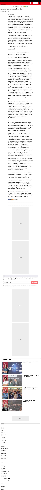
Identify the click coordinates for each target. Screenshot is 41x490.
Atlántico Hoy (3, 455)
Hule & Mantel (3, 458)
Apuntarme (34, 282)
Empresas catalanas (4, 475)
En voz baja (3, 442)
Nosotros (3, 464)
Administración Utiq (5, 480)
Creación (2, 432)
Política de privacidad (5, 471)
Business (2, 428)
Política (2, 427)
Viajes (2, 435)
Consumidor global (4, 457)
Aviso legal (3, 466)
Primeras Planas (4, 440)
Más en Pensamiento (7, 359)
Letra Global (3, 453)
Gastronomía (3, 439)
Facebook (3, 486)
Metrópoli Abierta (4, 448)
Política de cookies (4, 473)
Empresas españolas (4, 476)
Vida (2, 430)
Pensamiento (3, 433)
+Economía (3, 437)
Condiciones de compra (5, 478)
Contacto (3, 468)
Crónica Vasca (3, 450)
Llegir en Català (3, 4)
